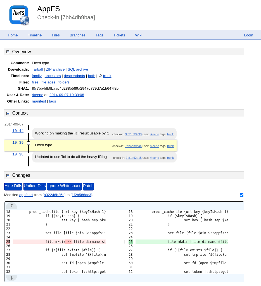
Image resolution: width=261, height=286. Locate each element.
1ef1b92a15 (134, 157)
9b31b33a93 (133, 134)
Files (56, 35)
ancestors (53, 76)
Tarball (37, 69)
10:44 (17, 130)
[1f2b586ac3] (81, 195)
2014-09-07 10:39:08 (66, 95)
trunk (107, 76)
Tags (99, 35)
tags (52, 101)
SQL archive (78, 69)
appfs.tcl (26, 195)
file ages (49, 82)
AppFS (48, 8)
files (35, 82)
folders (64, 82)
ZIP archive (55, 69)
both (91, 76)
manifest (39, 101)
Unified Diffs (35, 185)
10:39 (17, 142)
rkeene (37, 95)
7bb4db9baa (133, 146)
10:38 (17, 154)
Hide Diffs (13, 185)
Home (13, 35)
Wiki (138, 35)
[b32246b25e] (54, 195)
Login (248, 35)
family (37, 76)
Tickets (119, 35)
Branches (78, 35)
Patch (88, 185)
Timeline (35, 35)
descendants (74, 76)
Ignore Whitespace (64, 185)
